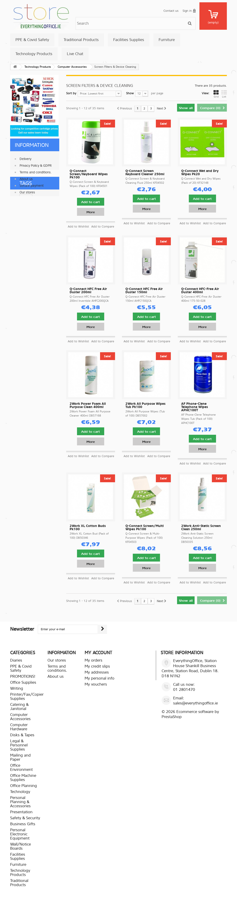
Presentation (21, 812)
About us (26, 177)
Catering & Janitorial (19, 706)
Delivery (25, 157)
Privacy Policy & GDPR (36, 164)
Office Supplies (23, 682)
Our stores (27, 190)
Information (32, 145)
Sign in (189, 11)
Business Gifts (22, 824)
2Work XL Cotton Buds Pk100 (88, 527)
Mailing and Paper (20, 757)
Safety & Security (25, 818)
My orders (93, 660)
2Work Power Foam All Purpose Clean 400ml (88, 405)
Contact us (170, 11)
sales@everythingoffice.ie (195, 703)
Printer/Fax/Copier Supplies (27, 696)
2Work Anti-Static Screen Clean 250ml (201, 527)
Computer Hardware (19, 727)
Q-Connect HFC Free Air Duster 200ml (88, 290)
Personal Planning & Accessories (20, 802)
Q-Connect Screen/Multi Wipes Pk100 (144, 527)
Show (130, 93)
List (224, 94)
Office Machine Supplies (23, 777)
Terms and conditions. (36, 170)
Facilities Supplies (128, 39)
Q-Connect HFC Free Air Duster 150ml (144, 290)
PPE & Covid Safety (32, 39)
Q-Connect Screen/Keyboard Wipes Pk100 (89, 174)
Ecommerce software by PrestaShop (190, 714)
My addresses (97, 672)
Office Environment (21, 767)
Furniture (167, 39)
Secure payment (32, 184)
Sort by (71, 93)
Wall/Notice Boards (20, 846)
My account (98, 653)
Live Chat (75, 53)
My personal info (99, 678)
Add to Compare (102, 226)
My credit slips (97, 666)
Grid (216, 94)
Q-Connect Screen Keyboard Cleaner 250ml (144, 172)
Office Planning (23, 785)
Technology (20, 791)
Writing (16, 688)
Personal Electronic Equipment (20, 834)
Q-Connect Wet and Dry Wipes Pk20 (200, 172)
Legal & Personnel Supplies (19, 745)
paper (16, 221)
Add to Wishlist (78, 226)
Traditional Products (81, 39)
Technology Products (33, 53)
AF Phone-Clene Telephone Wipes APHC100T (194, 407)
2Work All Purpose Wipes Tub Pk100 (145, 405)
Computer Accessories (20, 717)
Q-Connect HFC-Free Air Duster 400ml (200, 290)
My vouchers (96, 684)
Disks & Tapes (22, 735)
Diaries (16, 660)
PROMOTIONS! (22, 676)
